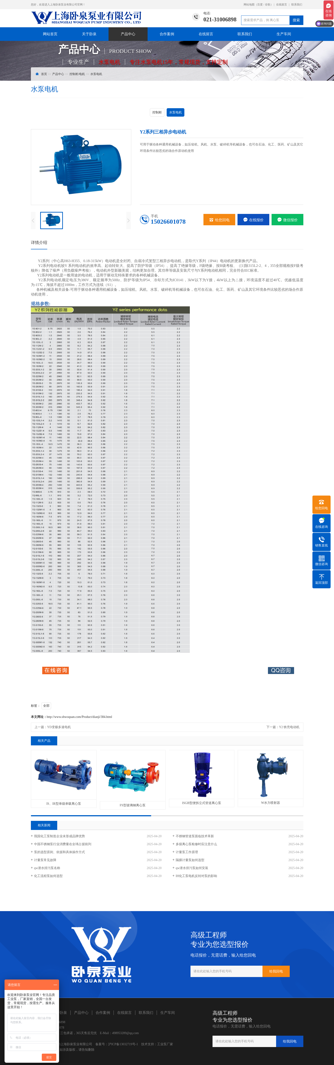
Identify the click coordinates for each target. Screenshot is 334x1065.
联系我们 (296, 4)
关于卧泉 (89, 34)
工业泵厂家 (165, 1044)
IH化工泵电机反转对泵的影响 (196, 876)
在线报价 (253, 219)
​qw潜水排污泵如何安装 (192, 868)
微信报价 (287, 219)
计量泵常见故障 (45, 860)
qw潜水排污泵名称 (47, 868)
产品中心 (128, 34)
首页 (44, 74)
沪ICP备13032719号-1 (123, 1044)
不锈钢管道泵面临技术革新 (195, 836)
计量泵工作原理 (187, 852)
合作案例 (167, 34)
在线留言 (281, 4)
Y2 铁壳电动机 (289, 727)
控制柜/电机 (77, 74)
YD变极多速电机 (59, 727)
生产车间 (284, 34)
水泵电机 (96, 74)
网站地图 (249, 4)
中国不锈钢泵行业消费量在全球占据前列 (62, 844)
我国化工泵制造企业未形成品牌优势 (59, 836)
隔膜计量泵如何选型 (190, 860)
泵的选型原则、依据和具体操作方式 (59, 852)
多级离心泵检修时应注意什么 (196, 844)
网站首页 (50, 34)
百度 (260, 4)
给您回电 (219, 219)
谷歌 (267, 4)
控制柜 (157, 112)
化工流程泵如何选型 (48, 876)
